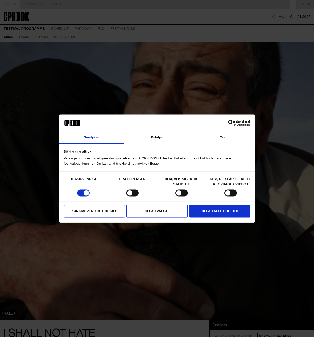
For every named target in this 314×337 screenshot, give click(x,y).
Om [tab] (222, 137)
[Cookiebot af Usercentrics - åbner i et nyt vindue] (231, 122)
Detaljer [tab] (157, 137)
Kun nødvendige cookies (94, 211)
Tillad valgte (157, 211)
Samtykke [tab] (91, 137)
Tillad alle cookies (219, 211)
